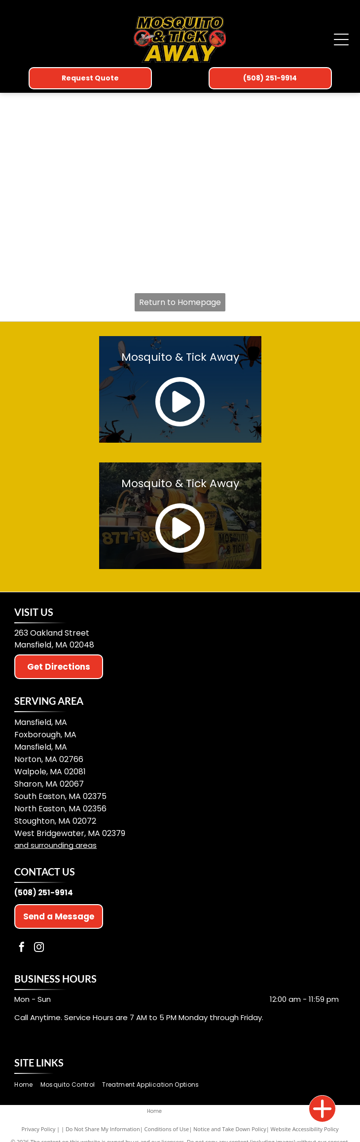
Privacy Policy (39, 1129)
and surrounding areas (55, 845)
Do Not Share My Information (103, 1129)
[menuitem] (27, 1084)
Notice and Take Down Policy (229, 1129)
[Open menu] (341, 39)
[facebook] (21, 948)
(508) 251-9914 (43, 892)
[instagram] (39, 948)
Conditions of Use (166, 1129)
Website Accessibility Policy (305, 1129)
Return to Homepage (180, 302)
